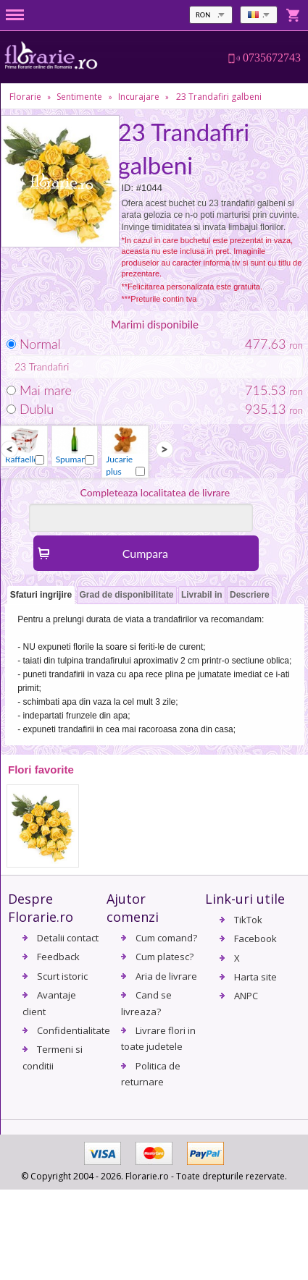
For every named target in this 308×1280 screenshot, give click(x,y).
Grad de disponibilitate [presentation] (127, 595)
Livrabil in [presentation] (201, 595)
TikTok (248, 919)
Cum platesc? (164, 956)
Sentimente (79, 96)
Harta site (255, 976)
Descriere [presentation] (250, 595)
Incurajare (138, 96)
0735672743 (272, 58)
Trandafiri (49, 366)
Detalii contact (68, 937)
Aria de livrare (166, 976)
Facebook (255, 938)
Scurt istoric (62, 976)
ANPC (246, 995)
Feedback (58, 956)
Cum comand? (166, 937)
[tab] (41, 596)
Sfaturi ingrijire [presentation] (41, 595)
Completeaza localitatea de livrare (155, 492)
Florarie (25, 96)
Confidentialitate (73, 1030)
